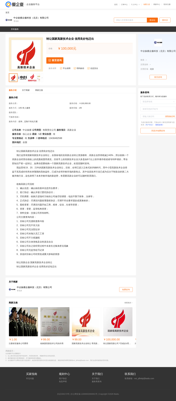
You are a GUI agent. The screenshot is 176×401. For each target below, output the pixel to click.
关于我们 (96, 378)
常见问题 (30, 378)
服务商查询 (96, 381)
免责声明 (63, 381)
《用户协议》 (149, 125)
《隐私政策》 (159, 125)
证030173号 (64, 394)
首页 (116, 4)
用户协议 (63, 378)
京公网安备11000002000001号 (84, 394)
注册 (168, 4)
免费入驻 (146, 4)
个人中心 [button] (135, 4)
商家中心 (156, 4)
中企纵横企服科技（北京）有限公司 (31, 18)
